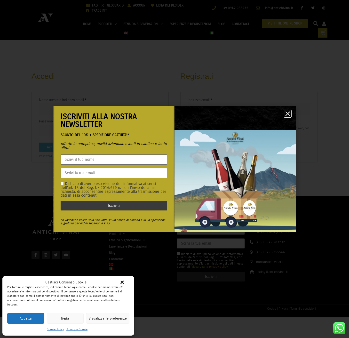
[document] (174, 169)
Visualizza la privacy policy (121, 195)
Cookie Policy (55, 329)
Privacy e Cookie (76, 329)
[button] (122, 282)
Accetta (26, 318)
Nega (65, 318)
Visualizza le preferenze (108, 318)
